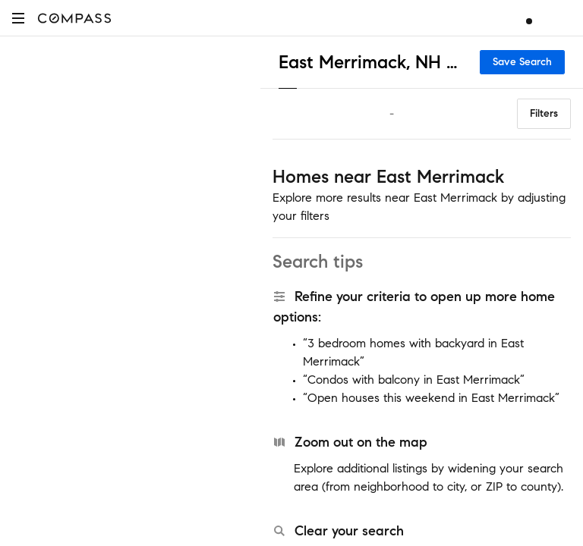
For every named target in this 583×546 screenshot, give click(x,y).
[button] (18, 18)
